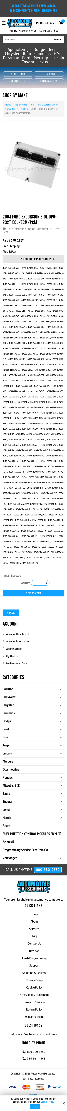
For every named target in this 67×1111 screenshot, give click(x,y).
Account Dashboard (17, 634)
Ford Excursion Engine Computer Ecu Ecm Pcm (31, 230)
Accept (34, 1106)
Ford (31, 104)
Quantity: (24, 583)
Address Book (14, 648)
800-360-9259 (47, 22)
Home (8, 104)
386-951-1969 (36, 1058)
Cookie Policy (47, 1101)
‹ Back (11, 612)
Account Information (18, 641)
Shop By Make (20, 104)
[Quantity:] (39, 583)
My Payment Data (16, 663)
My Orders (12, 656)
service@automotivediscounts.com (36, 1034)
